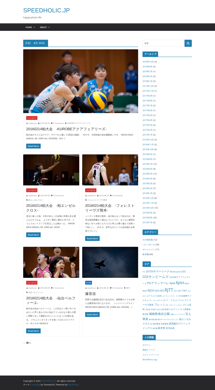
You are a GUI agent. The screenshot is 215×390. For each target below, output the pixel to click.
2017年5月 (148, 115)
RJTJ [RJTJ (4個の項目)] (162, 290)
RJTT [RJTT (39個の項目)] (169, 290)
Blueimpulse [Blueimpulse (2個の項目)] (175, 271)
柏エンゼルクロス (36, 200)
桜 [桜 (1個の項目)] (151, 324)
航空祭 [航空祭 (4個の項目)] (161, 328)
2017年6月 (148, 110)
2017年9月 (148, 95)
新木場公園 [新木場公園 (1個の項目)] (153, 319)
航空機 (88, 283)
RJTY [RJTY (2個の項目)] (180, 290)
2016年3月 (148, 183)
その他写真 (148, 239)
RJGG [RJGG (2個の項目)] (187, 283)
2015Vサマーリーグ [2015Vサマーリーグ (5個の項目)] (157, 271)
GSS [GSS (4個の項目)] (183, 271)
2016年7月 (148, 164)
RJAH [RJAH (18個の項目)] (180, 282)
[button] (33, 27)
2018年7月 (148, 71)
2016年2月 (148, 188)
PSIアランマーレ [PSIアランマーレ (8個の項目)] (158, 283)
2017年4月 (148, 120)
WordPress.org (150, 359)
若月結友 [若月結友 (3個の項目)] (170, 328)
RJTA (128, 288)
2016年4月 (148, 178)
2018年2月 (148, 76)
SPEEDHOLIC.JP (46, 10)
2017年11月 (148, 90)
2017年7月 (148, 105)
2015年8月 (148, 217)
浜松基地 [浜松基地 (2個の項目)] (156, 323)
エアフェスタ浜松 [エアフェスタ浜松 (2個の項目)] (154, 295)
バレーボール (31, 118)
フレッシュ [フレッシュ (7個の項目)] (161, 304)
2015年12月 (148, 198)
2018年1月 (148, 81)
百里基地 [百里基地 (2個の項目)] (164, 323)
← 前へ (27, 342)
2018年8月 (148, 66)
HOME (29, 27)
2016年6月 (148, 168)
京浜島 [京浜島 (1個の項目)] (147, 309)
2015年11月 (148, 202)
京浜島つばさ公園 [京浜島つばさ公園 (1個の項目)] (157, 309)
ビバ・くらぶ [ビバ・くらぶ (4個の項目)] (170, 300)
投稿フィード (149, 349)
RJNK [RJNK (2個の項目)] (145, 290)
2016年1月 (148, 193)
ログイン (147, 345)
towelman (33, 123)
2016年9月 (148, 154)
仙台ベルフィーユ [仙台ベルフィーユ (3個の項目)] (173, 309)
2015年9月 (148, 212)
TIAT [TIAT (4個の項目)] (184, 290)
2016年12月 (148, 139)
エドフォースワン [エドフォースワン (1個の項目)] (168, 296)
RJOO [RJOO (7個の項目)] (150, 290)
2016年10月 (148, 149)
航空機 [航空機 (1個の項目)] (155, 328)
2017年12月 (148, 86)
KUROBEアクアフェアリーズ (78, 123)
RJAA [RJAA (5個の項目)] (172, 283)
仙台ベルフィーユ (36, 292)
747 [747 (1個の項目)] (144, 272)
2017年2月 (148, 129)
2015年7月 (148, 222)
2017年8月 (148, 100)
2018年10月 (148, 61)
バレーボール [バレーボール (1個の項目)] (158, 300)
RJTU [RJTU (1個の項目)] (175, 291)
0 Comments (57, 123)
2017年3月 (148, 125)
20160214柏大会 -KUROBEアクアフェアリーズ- (66, 129)
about (43, 27)
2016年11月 (148, 144)
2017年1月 (148, 134)
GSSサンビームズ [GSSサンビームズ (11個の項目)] (156, 276)
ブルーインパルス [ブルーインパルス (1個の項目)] (175, 305)
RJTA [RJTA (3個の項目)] (157, 290)
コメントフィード (151, 354)
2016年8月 (148, 159)
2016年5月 (148, 173)
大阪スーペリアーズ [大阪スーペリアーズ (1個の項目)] (177, 314)
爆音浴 (90, 294)
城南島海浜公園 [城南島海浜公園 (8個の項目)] (159, 314)
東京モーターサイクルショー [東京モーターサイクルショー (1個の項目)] (168, 319)
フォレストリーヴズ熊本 (97, 200)
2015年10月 (148, 207)
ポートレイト (149, 249)
